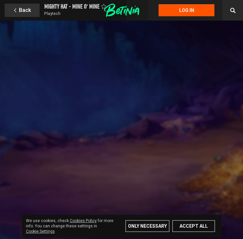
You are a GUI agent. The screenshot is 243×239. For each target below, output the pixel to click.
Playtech (52, 13)
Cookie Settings (40, 231)
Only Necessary (147, 226)
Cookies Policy (83, 220)
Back (25, 10)
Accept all (194, 226)
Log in (186, 10)
